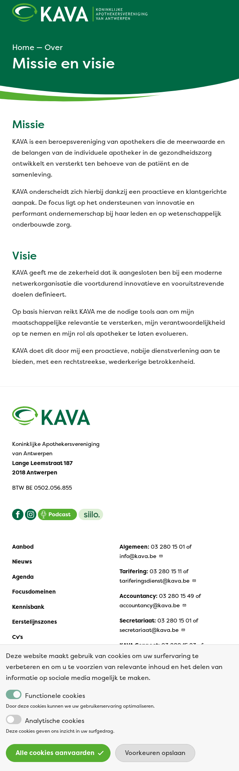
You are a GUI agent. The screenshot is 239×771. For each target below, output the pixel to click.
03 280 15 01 (168, 546)
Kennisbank (28, 606)
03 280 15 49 (176, 595)
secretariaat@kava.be (152, 629)
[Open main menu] (222, 14)
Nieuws (22, 561)
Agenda (23, 576)
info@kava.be (141, 556)
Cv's (17, 636)
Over (53, 47)
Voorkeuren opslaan (155, 759)
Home (23, 47)
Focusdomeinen (34, 591)
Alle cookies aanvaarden (60, 759)
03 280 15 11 (166, 571)
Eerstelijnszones (34, 621)
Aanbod (23, 546)
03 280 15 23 (178, 645)
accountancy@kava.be (153, 605)
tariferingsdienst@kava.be (158, 580)
